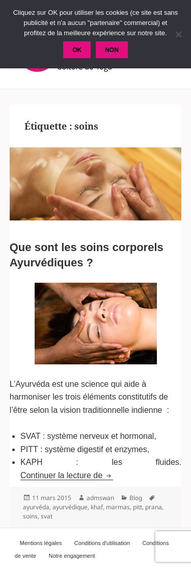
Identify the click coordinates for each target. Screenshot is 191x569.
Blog (135, 497)
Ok (76, 50)
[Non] (178, 34)
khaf (97, 507)
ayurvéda (36, 507)
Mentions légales (41, 543)
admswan (100, 497)
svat (46, 516)
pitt (137, 507)
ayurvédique (70, 507)
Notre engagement (72, 556)
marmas (118, 507)
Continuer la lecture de (66, 475)
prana (153, 507)
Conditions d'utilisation (102, 543)
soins (30, 516)
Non (112, 50)
